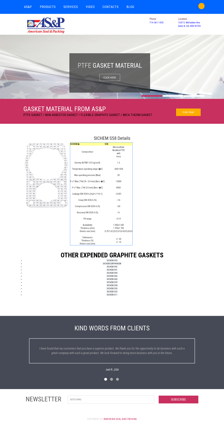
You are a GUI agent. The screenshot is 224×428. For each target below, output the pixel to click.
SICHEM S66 (112, 276)
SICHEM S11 (112, 294)
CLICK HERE (109, 77)
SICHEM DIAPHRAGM (112, 263)
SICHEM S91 (112, 270)
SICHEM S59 (112, 282)
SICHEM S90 (112, 273)
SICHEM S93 (112, 260)
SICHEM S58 (112, 285)
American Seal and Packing (120, 422)
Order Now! (188, 112)
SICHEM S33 (112, 291)
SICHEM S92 (112, 266)
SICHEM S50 (112, 288)
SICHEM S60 (112, 279)
